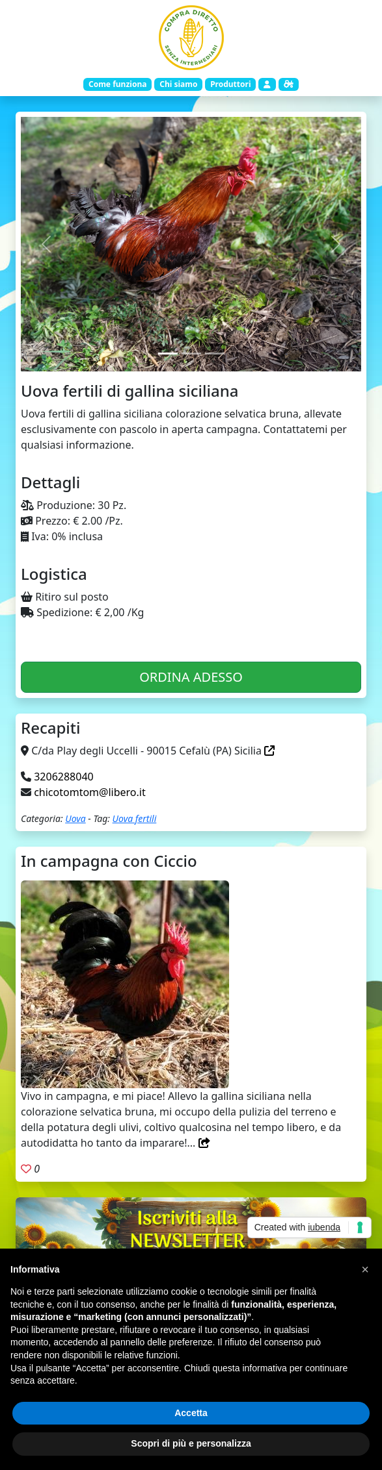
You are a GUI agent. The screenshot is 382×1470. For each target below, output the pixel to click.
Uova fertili (135, 818)
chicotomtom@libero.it (90, 792)
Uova (75, 818)
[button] (365, 1269)
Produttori (230, 84)
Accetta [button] (191, 1413)
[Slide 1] (168, 353)
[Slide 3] (215, 353)
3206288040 (64, 776)
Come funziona (117, 84)
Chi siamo (178, 84)
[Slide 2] (191, 353)
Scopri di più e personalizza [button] (191, 1443)
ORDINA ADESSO (191, 677)
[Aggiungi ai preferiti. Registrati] (26, 1169)
